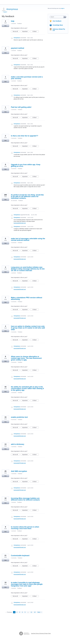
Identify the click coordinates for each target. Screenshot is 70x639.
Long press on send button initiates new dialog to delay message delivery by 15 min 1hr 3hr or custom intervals (28, 268)
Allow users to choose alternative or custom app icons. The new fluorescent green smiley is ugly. (26, 358)
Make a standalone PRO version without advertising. (26, 298)
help (12, 21)
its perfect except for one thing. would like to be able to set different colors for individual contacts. (27, 196)
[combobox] (56, 17)
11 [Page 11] (31, 612)
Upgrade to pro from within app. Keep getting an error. (25, 165)
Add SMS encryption (19, 471)
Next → (39, 612)
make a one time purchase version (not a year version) (27, 77)
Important (25, 31)
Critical (35, 31)
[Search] (64, 17)
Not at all (16, 31)
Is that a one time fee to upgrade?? (24, 136)
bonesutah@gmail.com (20, 223)
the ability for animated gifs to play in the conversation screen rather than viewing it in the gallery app (27, 388)
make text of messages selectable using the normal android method (28, 239)
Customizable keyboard (20, 555)
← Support (4, 12)
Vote (5, 25)
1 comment (13, 23)
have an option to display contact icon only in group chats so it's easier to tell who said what (28, 327)
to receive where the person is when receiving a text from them (25, 527)
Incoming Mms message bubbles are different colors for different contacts (25, 499)
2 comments (13, 109)
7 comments (13, 446)
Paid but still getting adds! (21, 107)
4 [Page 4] (22, 612)
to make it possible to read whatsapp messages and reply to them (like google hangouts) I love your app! (27, 584)
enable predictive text (19, 417)
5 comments (13, 301)
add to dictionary (17, 444)
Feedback (19, 23)
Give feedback (57, 21)
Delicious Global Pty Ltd (59, 29)
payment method (17, 48)
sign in (62, 8)
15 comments (14, 200)
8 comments (13, 419)
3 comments (13, 168)
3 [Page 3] (19, 612)
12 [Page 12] (35, 612)
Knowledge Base (58, 25)
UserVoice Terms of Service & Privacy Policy (41, 633)
